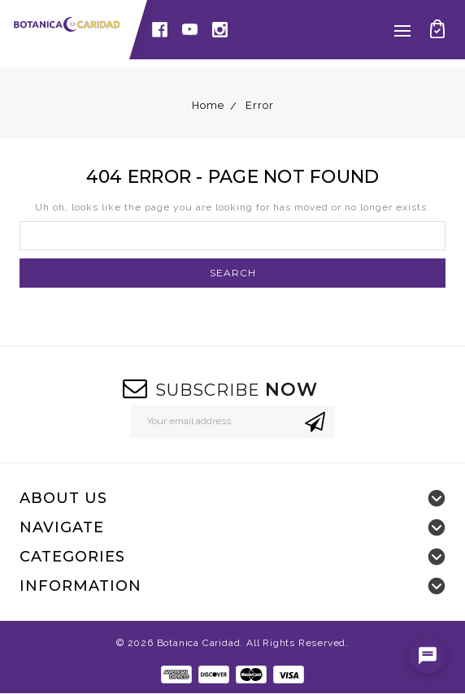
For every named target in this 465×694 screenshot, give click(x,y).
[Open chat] (427, 655)
